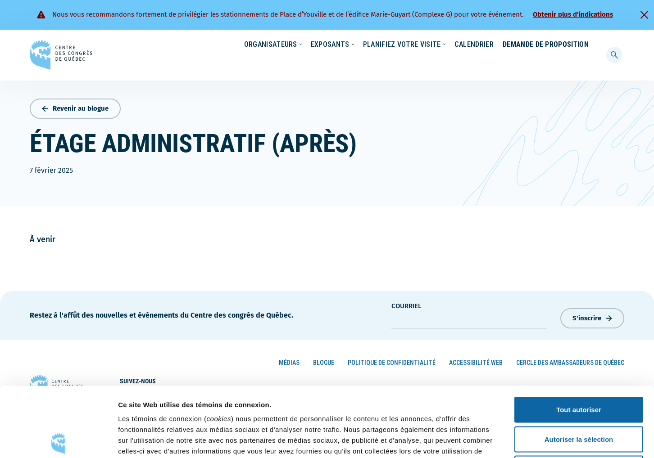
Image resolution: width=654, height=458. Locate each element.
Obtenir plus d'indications (573, 14)
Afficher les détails (496, 440)
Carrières (495, 45)
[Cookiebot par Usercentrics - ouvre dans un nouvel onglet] (58, 440)
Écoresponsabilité (397, 45)
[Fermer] (644, 15)
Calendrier (465, 62)
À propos (537, 45)
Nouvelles (452, 45)
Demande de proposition (546, 62)
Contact (578, 45)
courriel (406, 304)
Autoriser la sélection (579, 369)
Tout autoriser (578, 340)
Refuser (578, 399)
